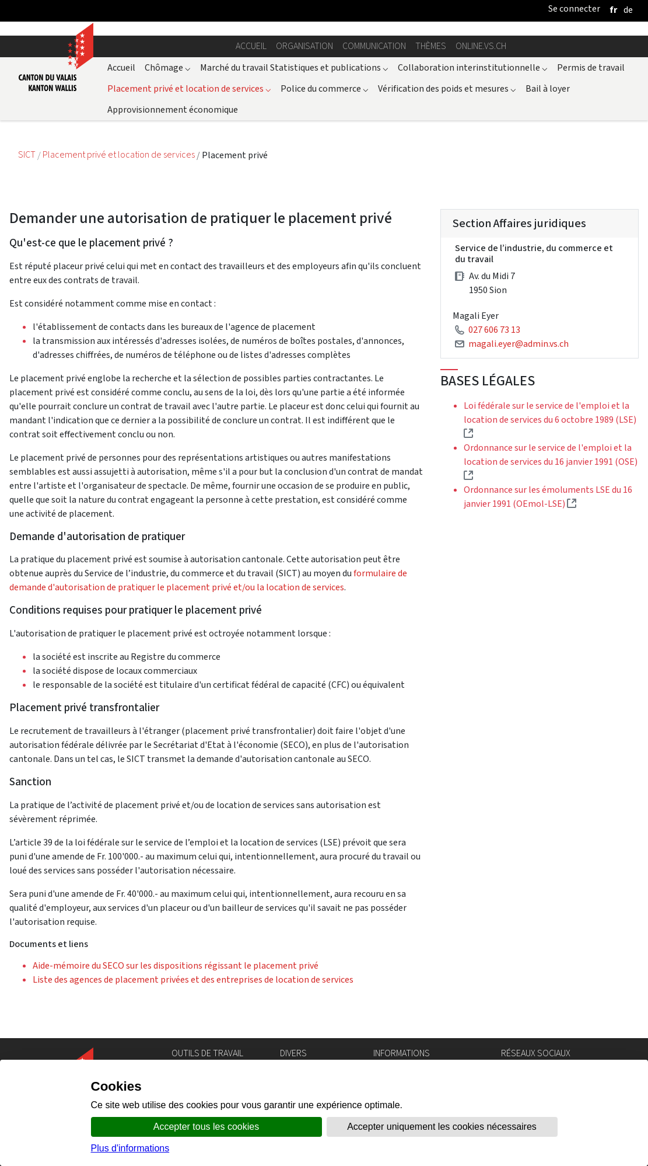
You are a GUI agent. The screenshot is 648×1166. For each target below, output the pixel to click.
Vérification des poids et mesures (447, 88)
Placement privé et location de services (189, 88)
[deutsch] (628, 10)
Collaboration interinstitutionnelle (473, 67)
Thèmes (430, 46)
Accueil (251, 46)
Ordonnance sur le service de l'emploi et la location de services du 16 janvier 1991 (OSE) (551, 461)
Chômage (168, 67)
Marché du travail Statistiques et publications (294, 67)
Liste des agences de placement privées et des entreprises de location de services (193, 979)
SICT (27, 155)
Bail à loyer (548, 88)
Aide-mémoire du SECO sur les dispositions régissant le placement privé (175, 965)
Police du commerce (325, 88)
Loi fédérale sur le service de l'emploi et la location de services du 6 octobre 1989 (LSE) (550, 419)
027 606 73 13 (494, 329)
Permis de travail (591, 67)
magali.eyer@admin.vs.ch (518, 343)
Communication (374, 46)
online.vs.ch (481, 46)
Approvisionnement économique (172, 109)
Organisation (304, 46)
